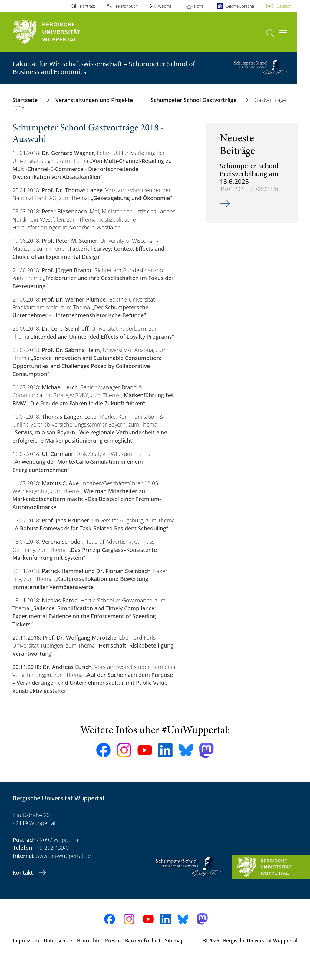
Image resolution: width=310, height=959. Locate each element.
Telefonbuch (126, 6)
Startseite (25, 100)
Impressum (26, 940)
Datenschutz (58, 940)
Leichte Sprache (240, 6)
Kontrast (87, 6)
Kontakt (24, 872)
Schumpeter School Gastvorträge (194, 100)
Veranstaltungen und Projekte (94, 100)
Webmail (165, 6)
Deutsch (284, 6)
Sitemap (174, 940)
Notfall (200, 6)
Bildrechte (89, 940)
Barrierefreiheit (142, 940)
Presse (112, 940)
